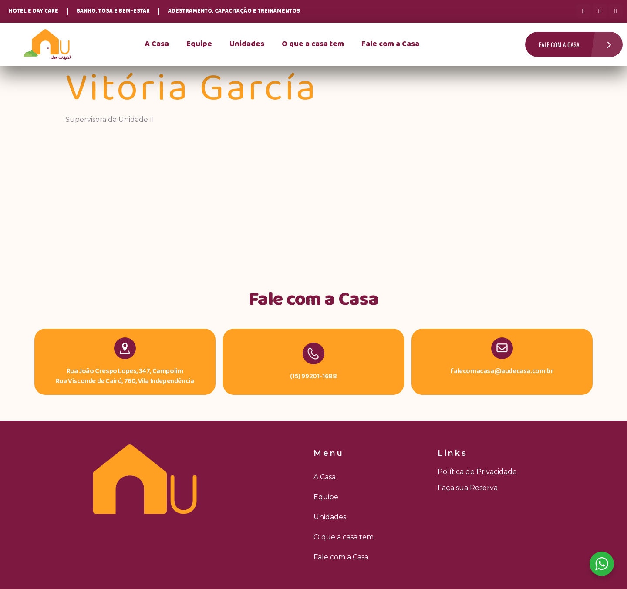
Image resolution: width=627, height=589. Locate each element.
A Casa (157, 44)
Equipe (199, 44)
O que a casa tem (313, 44)
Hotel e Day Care (33, 11)
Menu (329, 453)
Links (453, 453)
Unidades (246, 44)
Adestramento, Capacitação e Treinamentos (234, 11)
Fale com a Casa (390, 44)
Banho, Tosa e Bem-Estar (113, 11)
